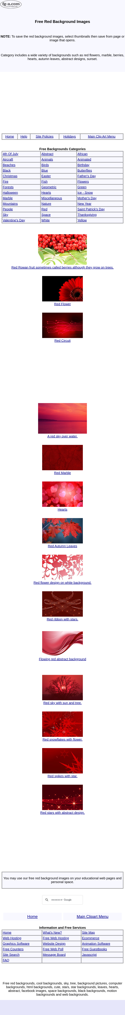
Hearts (46, 192)
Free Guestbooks (94, 949)
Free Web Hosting (56, 938)
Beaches (9, 165)
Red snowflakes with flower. (62, 737)
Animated (84, 159)
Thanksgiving (87, 215)
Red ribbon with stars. (62, 617)
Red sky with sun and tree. (62, 701)
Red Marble (62, 471)
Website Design (54, 943)
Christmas (10, 176)
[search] (62, 900)
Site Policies (45, 136)
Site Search (11, 954)
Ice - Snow (85, 192)
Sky (5, 215)
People (8, 209)
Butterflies (84, 170)
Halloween (10, 192)
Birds (45, 165)
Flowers (83, 181)
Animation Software (96, 943)
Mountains (10, 203)
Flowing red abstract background (62, 657)
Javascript (89, 954)
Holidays (69, 136)
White (45, 220)
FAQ (6, 960)
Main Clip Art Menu (101, 136)
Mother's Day (87, 198)
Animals (47, 159)
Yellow (82, 220)
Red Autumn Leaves (62, 544)
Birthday (83, 165)
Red (44, 209)
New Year (84, 203)
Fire (5, 181)
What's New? (52, 932)
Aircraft (8, 159)
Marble (8, 198)
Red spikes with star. (62, 774)
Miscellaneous (51, 198)
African (82, 154)
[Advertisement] (62, 103)
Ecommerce (90, 938)
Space (46, 215)
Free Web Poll (53, 949)
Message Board (54, 954)
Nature (46, 203)
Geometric (48, 187)
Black (7, 170)
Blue (44, 170)
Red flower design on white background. (62, 580)
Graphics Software (16, 943)
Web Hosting (12, 938)
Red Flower (62, 302)
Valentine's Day (14, 220)
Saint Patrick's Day (91, 209)
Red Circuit (62, 338)
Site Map (88, 932)
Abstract (47, 154)
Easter (46, 176)
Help (24, 136)
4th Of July (10, 154)
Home (9, 136)
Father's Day (86, 176)
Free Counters (13, 949)
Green (82, 187)
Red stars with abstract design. (62, 810)
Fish (44, 181)
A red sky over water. (62, 434)
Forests (8, 187)
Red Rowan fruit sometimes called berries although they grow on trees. (62, 265)
